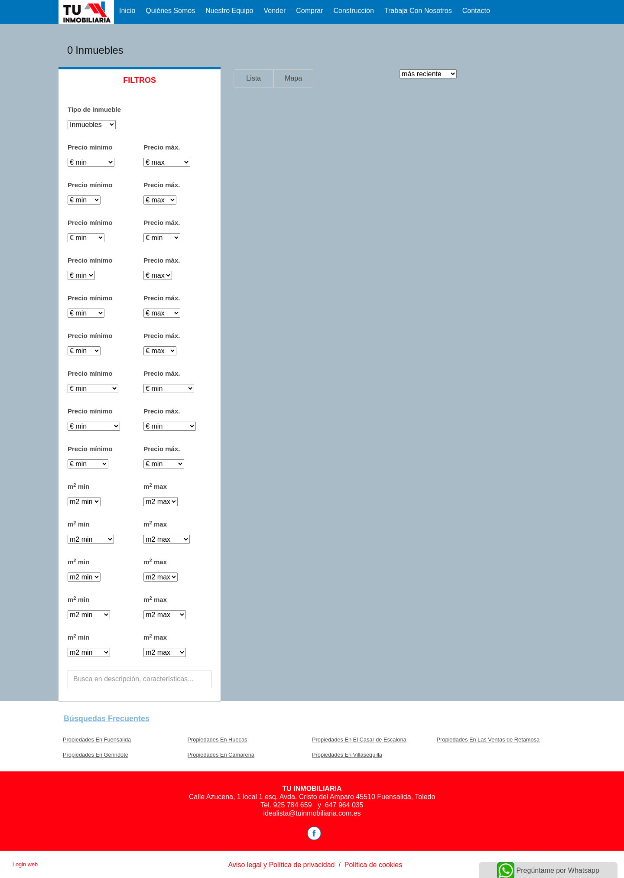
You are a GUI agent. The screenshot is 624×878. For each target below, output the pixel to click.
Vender (275, 10)
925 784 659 (293, 805)
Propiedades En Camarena (221, 754)
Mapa (293, 78)
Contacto (476, 10)
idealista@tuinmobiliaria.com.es (312, 813)
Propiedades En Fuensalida (97, 739)
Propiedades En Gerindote (95, 754)
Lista (253, 78)
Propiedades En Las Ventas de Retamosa (488, 739)
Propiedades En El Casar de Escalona (359, 739)
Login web (25, 864)
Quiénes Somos (170, 10)
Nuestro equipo (229, 10)
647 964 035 (344, 805)
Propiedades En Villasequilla (347, 754)
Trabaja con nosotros (418, 10)
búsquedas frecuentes (107, 718)
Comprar (309, 10)
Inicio (127, 10)
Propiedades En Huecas (217, 739)
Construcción (353, 10)
